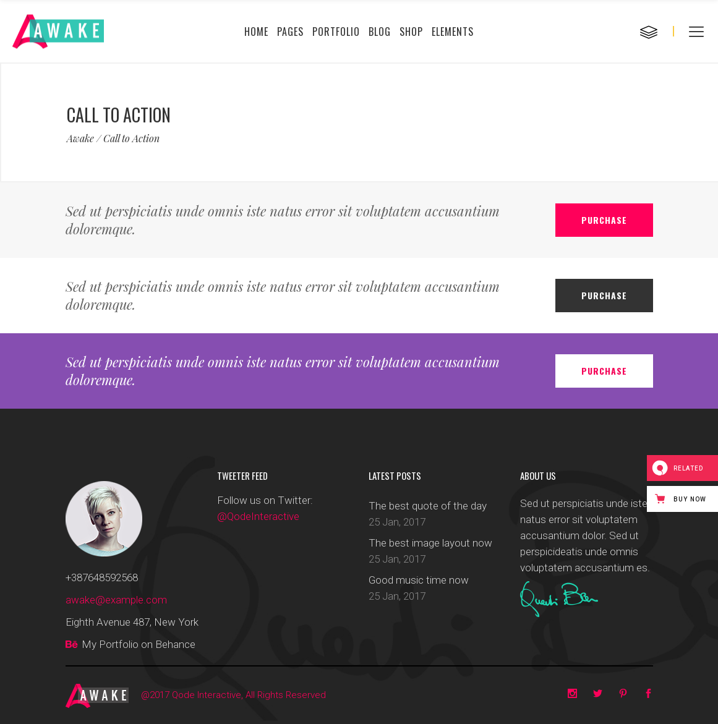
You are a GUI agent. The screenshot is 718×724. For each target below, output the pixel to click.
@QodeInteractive (258, 516)
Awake (80, 138)
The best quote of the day (428, 506)
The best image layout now (430, 543)
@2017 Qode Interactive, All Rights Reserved (233, 695)
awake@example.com (116, 600)
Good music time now (419, 580)
